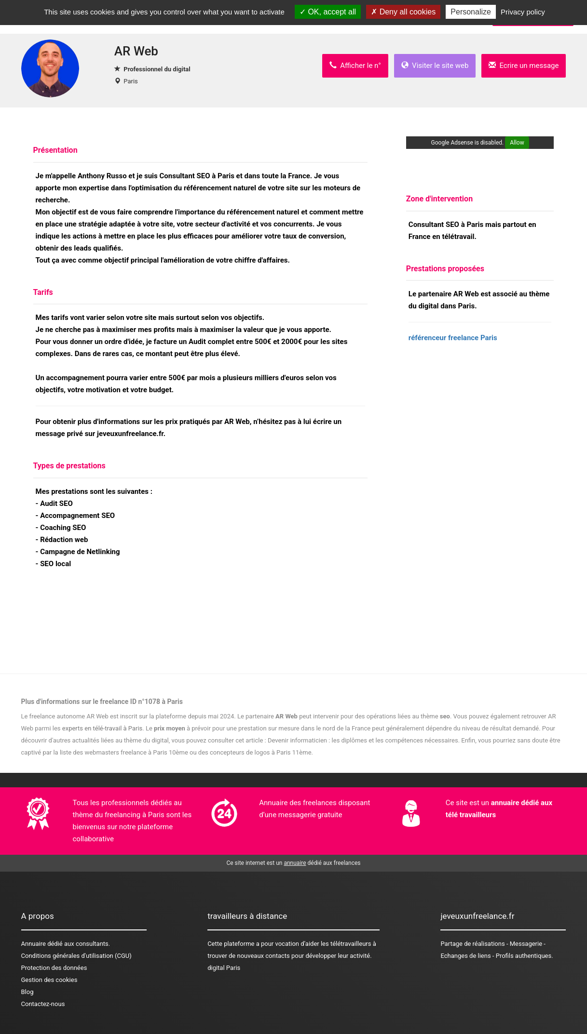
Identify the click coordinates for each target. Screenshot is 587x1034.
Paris (130, 81)
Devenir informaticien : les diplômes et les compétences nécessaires (363, 740)
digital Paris (223, 967)
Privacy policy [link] (523, 12)
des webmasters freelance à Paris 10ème (130, 752)
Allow (517, 142)
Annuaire (33, 943)
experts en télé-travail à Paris (102, 728)
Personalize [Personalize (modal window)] (470, 12)
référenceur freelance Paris (453, 337)
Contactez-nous (43, 1003)
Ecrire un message (524, 65)
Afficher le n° (355, 65)
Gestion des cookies (49, 979)
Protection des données (54, 967)
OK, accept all (328, 12)
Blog (27, 991)
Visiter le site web (435, 65)
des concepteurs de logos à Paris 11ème (255, 752)
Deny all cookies (403, 12)
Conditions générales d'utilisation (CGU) (76, 955)
